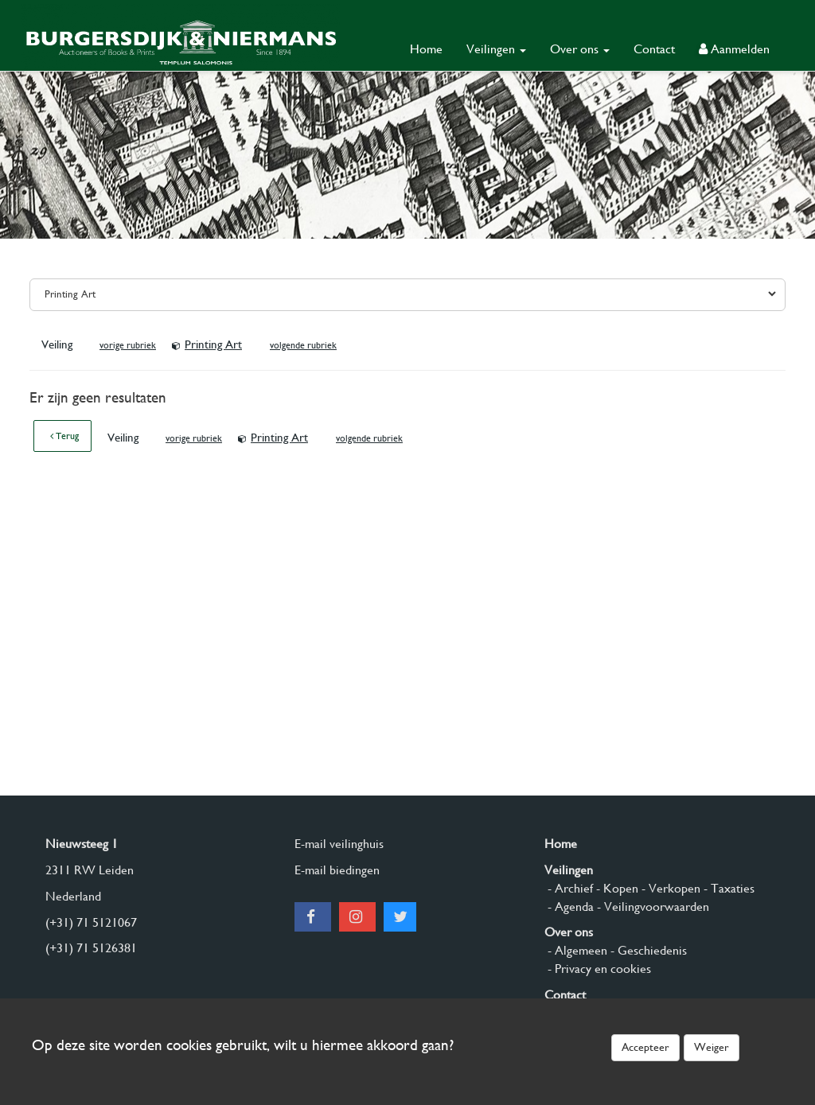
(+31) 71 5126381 (91, 947)
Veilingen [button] (496, 48)
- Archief (568, 888)
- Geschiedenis (647, 950)
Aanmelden (734, 48)
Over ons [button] (580, 48)
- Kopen (615, 888)
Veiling (58, 344)
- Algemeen (575, 950)
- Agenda (569, 906)
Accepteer (645, 1047)
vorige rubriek (127, 345)
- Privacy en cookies (597, 968)
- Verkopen (669, 888)
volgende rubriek (303, 345)
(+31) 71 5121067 (91, 922)
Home (426, 48)
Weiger (711, 1047)
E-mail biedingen (337, 869)
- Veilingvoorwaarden (651, 906)
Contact (654, 48)
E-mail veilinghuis (339, 843)
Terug (64, 436)
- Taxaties (727, 888)
